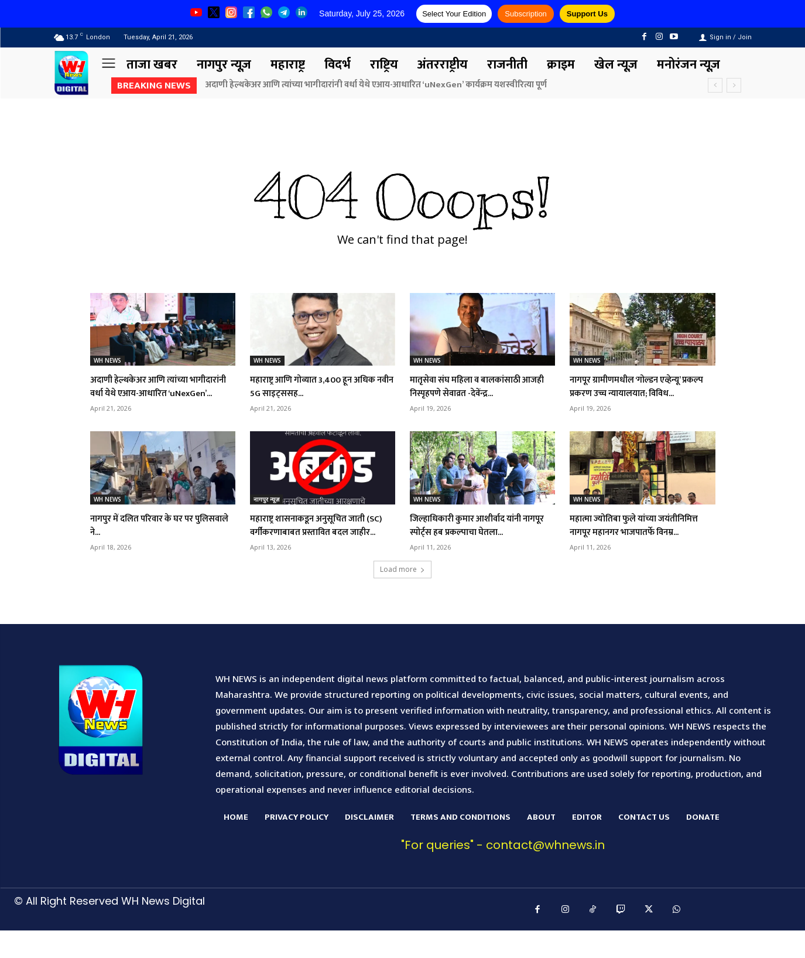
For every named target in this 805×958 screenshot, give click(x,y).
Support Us (587, 13)
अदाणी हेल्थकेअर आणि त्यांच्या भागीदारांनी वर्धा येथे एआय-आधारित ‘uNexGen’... (159, 393)
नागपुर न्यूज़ (266, 513)
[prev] (715, 85)
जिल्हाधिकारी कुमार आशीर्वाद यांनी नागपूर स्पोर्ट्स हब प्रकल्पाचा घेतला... (480, 538)
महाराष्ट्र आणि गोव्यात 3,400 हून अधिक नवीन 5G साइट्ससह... (312, 386)
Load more (402, 597)
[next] (734, 85)
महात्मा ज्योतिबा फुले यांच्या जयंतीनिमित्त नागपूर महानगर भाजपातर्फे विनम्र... (625, 545)
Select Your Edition (454, 13)
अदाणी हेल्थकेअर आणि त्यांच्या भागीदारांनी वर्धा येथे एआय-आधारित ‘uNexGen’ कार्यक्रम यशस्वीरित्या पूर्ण (377, 84)
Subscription (526, 13)
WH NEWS (107, 360)
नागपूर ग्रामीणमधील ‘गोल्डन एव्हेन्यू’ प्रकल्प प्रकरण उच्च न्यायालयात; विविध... (638, 393)
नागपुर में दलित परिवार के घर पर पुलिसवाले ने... (152, 538)
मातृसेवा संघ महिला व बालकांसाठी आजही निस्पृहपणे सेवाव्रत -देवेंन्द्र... (477, 386)
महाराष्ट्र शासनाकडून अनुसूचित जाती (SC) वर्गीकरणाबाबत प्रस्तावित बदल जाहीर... (319, 545)
